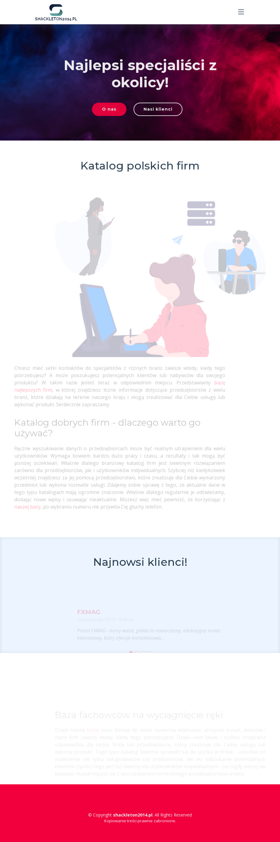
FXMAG (89, 616)
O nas (111, 110)
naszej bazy (21, 509)
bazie (99, 736)
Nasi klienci (156, 110)
